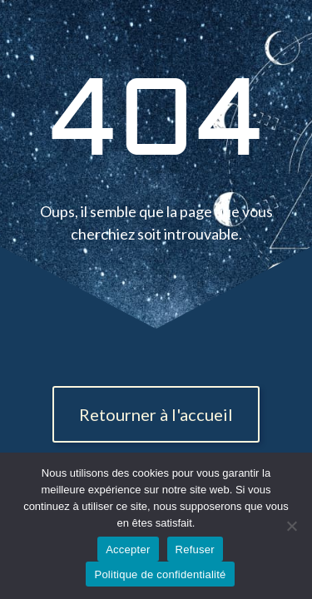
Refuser (195, 549)
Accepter (128, 549)
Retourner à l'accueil (156, 414)
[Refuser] (291, 525)
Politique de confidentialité (159, 574)
